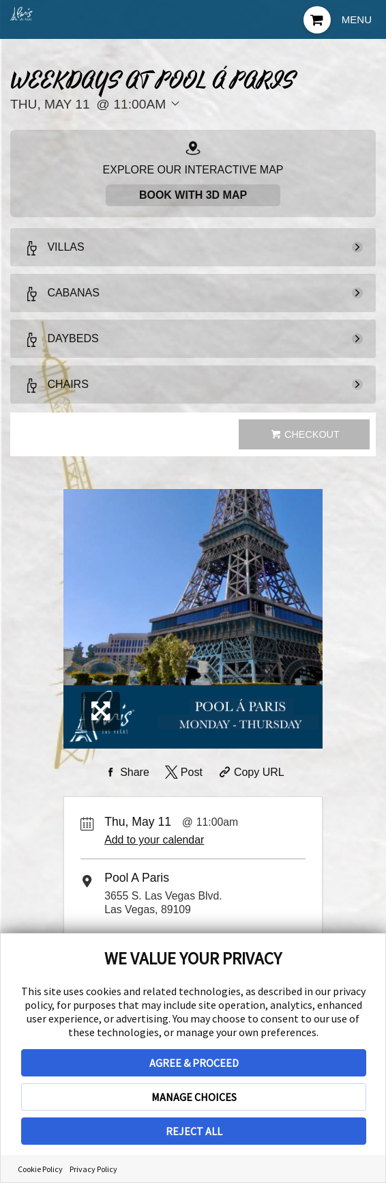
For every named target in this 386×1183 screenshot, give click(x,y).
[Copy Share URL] (250, 772)
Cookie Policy (40, 1169)
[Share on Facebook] (125, 772)
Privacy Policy (93, 1169)
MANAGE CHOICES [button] (194, 1097)
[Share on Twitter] (182, 772)
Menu (357, 19)
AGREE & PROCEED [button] (194, 1063)
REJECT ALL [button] (194, 1131)
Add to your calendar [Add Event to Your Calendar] (154, 840)
